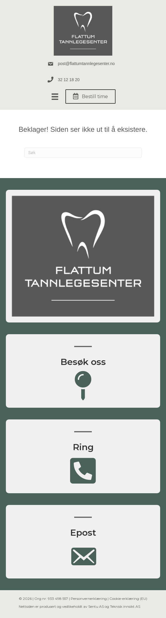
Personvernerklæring (89, 598)
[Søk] (83, 153)
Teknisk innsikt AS (125, 606)
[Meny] (55, 96)
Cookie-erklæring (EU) (128, 598)
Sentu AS (96, 606)
